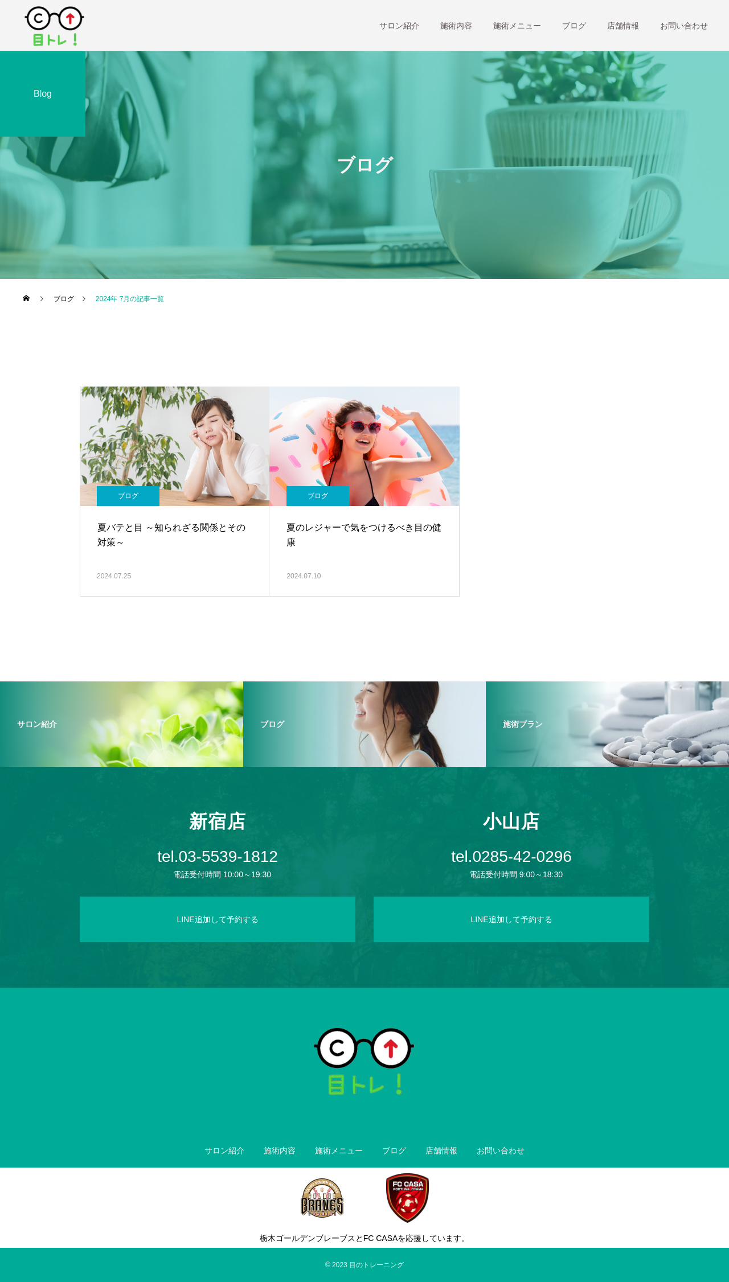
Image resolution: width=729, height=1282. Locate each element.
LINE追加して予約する (217, 919)
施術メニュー (517, 25)
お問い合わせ (684, 25)
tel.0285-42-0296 (511, 856)
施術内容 (456, 25)
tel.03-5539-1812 (217, 856)
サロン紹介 (399, 25)
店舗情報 (623, 25)
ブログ (574, 25)
